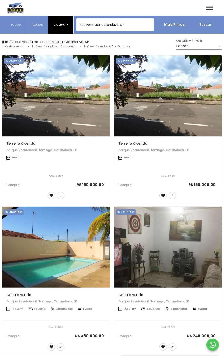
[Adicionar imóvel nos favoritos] (51, 195)
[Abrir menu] (210, 8)
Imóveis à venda (13, 46)
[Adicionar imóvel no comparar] (60, 195)
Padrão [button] (182, 45)
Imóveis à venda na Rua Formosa (107, 46)
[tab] (15, 25)
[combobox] (115, 24)
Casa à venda (18, 294)
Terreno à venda (20, 143)
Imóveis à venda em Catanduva (54, 46)
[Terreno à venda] (56, 95)
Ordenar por (189, 41)
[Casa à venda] (56, 247)
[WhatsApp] (212, 345)
